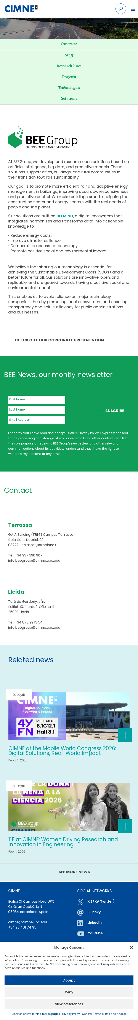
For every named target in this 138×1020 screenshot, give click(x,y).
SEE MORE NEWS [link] (74, 872)
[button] (131, 947)
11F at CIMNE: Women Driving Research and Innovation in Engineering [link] (63, 842)
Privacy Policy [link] (71, 1014)
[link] (21, 9)
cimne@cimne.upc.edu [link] (27, 922)
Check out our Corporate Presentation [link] (59, 340)
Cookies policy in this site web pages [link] (36, 1014)
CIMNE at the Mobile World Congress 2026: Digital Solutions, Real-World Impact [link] (62, 751)
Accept (69, 980)
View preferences (69, 1004)
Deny (69, 992)
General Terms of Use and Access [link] (104, 1014)
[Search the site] (121, 8)
